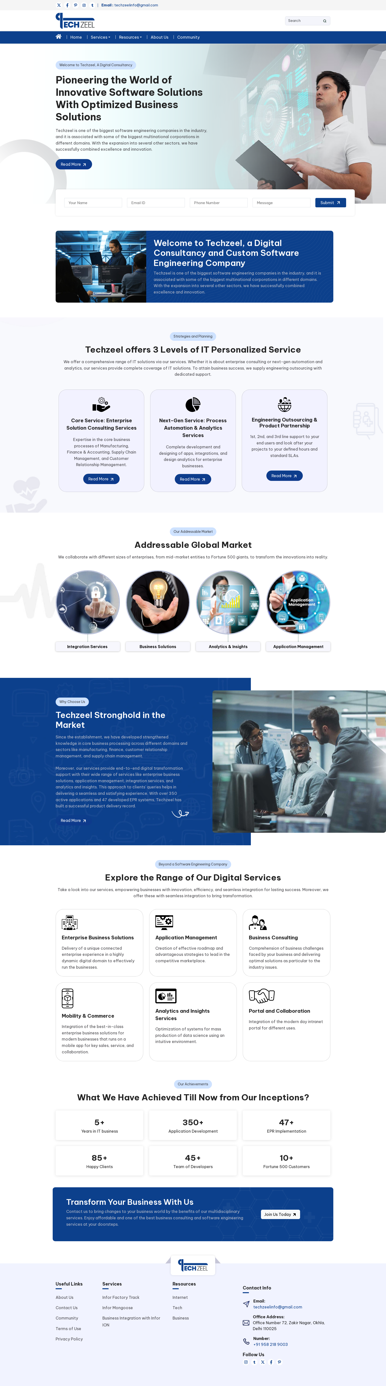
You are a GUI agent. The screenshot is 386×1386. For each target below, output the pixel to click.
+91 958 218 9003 (270, 1344)
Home (76, 37)
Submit (331, 202)
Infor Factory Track (121, 1297)
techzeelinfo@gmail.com (129, 5)
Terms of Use (68, 1328)
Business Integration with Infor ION (131, 1321)
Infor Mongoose (117, 1307)
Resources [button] (129, 37)
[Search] (307, 20)
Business (181, 1318)
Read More (74, 164)
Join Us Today (280, 1214)
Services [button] (99, 37)
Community (188, 37)
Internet (180, 1297)
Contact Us (67, 1307)
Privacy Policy (69, 1339)
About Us (159, 37)
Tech (177, 1307)
